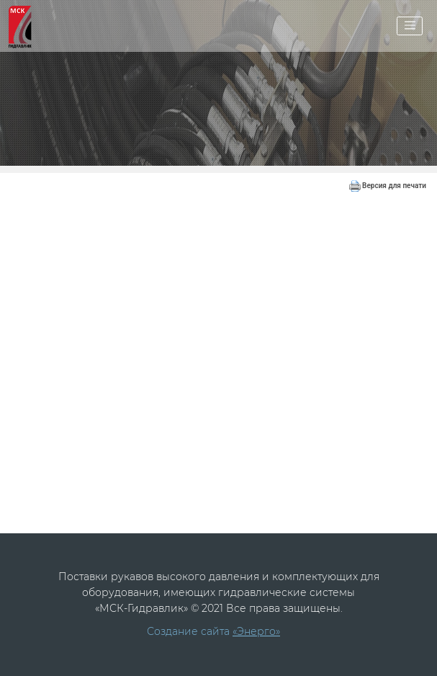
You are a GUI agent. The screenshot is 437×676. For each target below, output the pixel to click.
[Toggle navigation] (410, 26)
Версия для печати (387, 186)
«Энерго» (256, 631)
